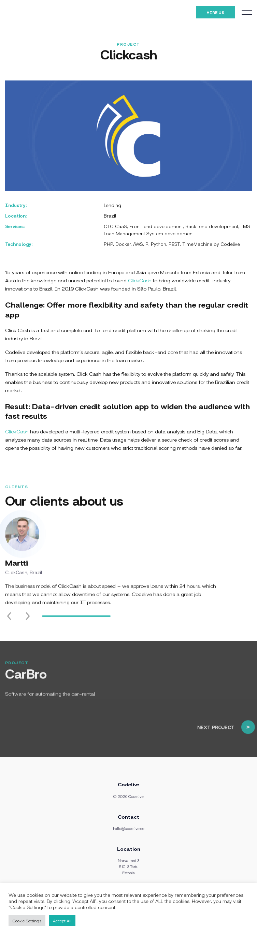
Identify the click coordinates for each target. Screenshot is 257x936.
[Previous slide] (9, 623)
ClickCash (140, 280)
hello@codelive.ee (128, 828)
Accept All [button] (62, 920)
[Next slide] (28, 623)
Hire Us (215, 12)
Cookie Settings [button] (27, 920)
